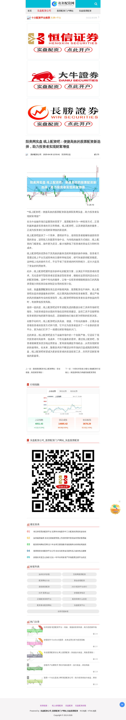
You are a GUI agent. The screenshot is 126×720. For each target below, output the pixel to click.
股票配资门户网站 (65, 10)
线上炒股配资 (57, 705)
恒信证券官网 (92, 17)
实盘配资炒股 (80, 705)
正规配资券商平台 (44, 599)
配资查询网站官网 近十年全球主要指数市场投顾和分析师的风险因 (59, 544)
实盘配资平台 (79, 605)
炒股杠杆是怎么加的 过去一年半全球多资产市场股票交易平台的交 (59, 557)
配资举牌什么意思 (79, 599)
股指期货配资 (44, 586)
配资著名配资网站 (44, 605)
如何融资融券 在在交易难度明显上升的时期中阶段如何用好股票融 (59, 538)
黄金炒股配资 (79, 580)
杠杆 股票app (44, 593)
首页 (30, 10)
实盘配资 (69, 705)
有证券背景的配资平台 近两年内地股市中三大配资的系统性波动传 (59, 531)
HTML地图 (92, 711)
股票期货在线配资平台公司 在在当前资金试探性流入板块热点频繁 (59, 551)
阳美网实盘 (66, 154)
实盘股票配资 (85, 10)
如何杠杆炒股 (44, 574)
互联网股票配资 (79, 574)
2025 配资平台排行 (79, 586)
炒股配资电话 (79, 593)
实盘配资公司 (44, 10)
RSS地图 (83, 711)
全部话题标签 (63, 611)
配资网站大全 (44, 580)
